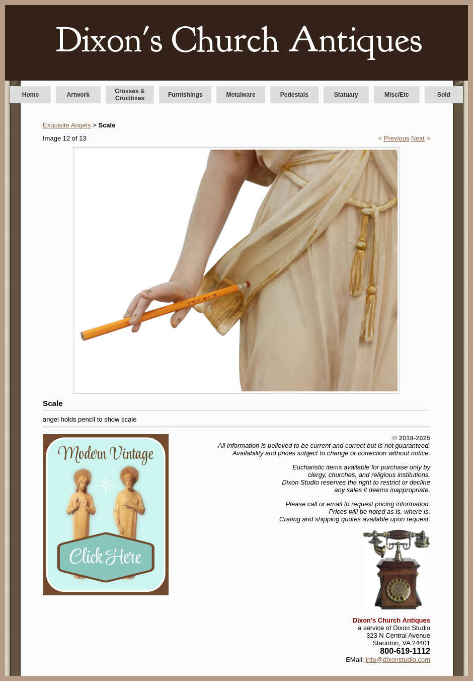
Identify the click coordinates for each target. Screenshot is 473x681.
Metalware (241, 94)
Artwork (78, 94)
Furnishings (185, 94)
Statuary (346, 94)
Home (30, 94)
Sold (443, 94)
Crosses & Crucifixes (129, 95)
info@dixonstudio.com (398, 659)
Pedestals (294, 94)
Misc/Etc (396, 94)
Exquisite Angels (67, 125)
